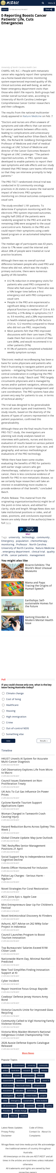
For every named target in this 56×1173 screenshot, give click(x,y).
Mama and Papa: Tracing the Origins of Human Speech (38, 585)
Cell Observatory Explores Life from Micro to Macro (27, 771)
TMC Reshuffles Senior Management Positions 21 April (23, 847)
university (14, 537)
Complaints (34, 1135)
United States (31, 1095)
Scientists (30, 1105)
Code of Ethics (36, 1127)
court (5, 1116)
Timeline (6, 750)
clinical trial (38, 551)
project (43, 1095)
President (7, 1111)
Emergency (7, 540)
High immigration (16, 716)
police (5, 1070)
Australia (6, 1065)
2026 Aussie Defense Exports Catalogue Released (25, 1044)
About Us (46, 1131)
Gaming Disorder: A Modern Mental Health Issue (39, 620)
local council (8, 1085)
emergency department (16, 551)
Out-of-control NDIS (17, 728)
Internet (14, 1116)
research (26, 1070)
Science (5, 9)
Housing (10, 710)
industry (43, 1090)
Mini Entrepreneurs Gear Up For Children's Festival (27, 906)
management (37, 555)
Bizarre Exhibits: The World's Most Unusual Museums (38, 568)
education (20, 1090)
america (33, 1111)
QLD (21, 1105)
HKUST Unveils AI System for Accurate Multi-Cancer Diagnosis (24, 760)
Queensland (8, 1080)
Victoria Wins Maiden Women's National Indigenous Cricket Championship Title (25, 1033)
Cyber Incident (10, 981)
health (17, 1075)
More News (28, 1053)
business (20, 1080)
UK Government (9, 1105)
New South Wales (23, 1085)
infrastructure (39, 1085)
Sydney (49, 1105)
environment (28, 1075)
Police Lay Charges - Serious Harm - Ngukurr (23, 877)
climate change (20, 1111)
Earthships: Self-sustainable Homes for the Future (39, 603)
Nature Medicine (32, 116)
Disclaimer (6, 1135)
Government (19, 1065)
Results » (44, 741)
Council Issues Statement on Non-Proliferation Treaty (22, 782)
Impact (42, 1111)
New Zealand (41, 1100)
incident (24, 1116)
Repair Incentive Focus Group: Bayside (24, 988)
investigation (8, 1095)
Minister (40, 1075)
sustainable (28, 1100)
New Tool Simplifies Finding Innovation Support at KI (25, 971)
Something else (15, 734)
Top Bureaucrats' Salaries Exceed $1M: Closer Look (24, 949)
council (30, 1080)
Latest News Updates (11, 1127)
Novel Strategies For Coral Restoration (24, 888)
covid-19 (46, 1080)
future (40, 1105)
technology (28, 537)
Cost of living (13, 699)
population (22, 540)
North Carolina (37, 544)
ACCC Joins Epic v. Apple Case (18, 896)
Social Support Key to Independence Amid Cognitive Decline (26, 858)
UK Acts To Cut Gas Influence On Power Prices (25, 793)
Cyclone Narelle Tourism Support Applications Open (21, 804)
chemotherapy (39, 540)
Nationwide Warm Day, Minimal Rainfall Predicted (25, 960)
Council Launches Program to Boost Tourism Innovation (23, 936)
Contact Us (34, 1131)
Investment (7, 1090)
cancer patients (19, 555)
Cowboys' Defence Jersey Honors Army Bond (24, 998)
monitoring (7, 544)
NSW (36, 1070)
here (8, 523)
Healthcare (12, 705)
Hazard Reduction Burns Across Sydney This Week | (28, 828)
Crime (9, 722)
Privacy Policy (8, 1131)
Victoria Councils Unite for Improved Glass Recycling (27, 1011)
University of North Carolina (17, 548)
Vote (8, 741)
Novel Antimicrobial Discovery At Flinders (26, 915)
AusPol (19, 1095)
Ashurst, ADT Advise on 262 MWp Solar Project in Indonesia (24, 925)
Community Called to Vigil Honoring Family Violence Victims (27, 1022)
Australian (15, 1070)
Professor (21, 544)
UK (38, 1080)
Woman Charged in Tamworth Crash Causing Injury (23, 815)
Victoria (44, 1070)
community (43, 537)
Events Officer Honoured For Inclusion (24, 867)
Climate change (15, 693)
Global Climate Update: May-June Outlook (27, 837)
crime (5, 1100)
